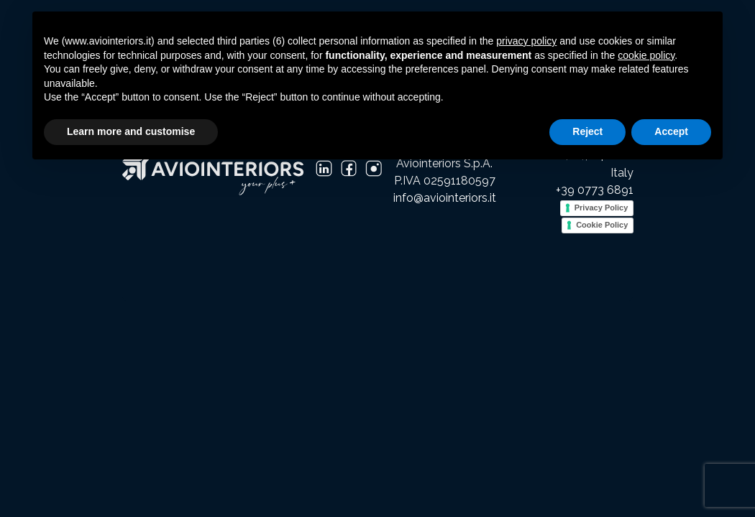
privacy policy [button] (526, 41)
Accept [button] (671, 131)
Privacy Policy (601, 207)
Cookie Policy (602, 224)
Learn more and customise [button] (131, 131)
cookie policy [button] (646, 55)
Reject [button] (587, 131)
